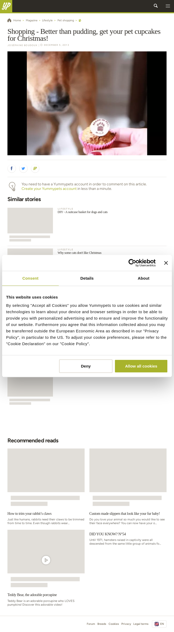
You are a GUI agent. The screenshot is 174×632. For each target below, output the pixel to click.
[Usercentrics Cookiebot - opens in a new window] (132, 263)
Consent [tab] (30, 278)
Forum (91, 624)
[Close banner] (166, 263)
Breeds (101, 624)
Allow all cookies (141, 366)
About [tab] (144, 278)
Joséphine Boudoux (22, 45)
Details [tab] (87, 278)
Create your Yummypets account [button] (49, 188)
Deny (86, 366)
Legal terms (140, 624)
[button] (168, 6)
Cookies (114, 624)
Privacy (126, 624)
